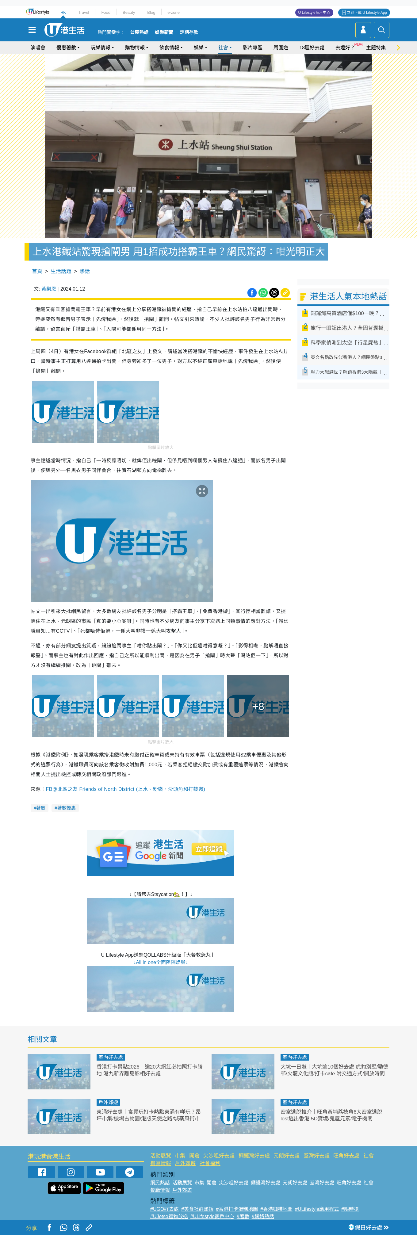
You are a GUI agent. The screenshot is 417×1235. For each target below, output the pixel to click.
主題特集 (376, 47)
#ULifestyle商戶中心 (212, 1216)
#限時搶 (350, 1209)
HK (63, 12)
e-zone (173, 12)
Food (105, 12)
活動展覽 (160, 1156)
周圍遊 (281, 47)
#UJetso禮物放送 (169, 1216)
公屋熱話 (139, 32)
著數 (40, 807)
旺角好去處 (346, 1156)
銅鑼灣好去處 (254, 1156)
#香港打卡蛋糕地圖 (237, 1209)
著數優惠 (66, 807)
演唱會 (38, 47)
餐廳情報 (160, 1163)
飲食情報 (169, 47)
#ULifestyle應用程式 (317, 1209)
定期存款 (189, 32)
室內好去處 (110, 1057)
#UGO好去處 (164, 1209)
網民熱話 (160, 1182)
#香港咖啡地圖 (276, 1209)
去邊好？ (345, 47)
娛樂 (199, 47)
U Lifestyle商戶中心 (314, 12)
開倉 (194, 1156)
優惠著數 (66, 47)
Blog (151, 12)
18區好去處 (311, 47)
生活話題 (61, 271)
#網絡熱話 (263, 1216)
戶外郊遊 (108, 1102)
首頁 (37, 271)
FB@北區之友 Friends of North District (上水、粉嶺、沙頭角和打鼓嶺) (125, 789)
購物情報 (135, 47)
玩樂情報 (100, 47)
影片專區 (252, 47)
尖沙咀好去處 (219, 1156)
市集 (180, 1156)
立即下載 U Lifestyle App (367, 12)
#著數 (243, 1216)
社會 (223, 47)
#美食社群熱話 (197, 1209)
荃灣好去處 (317, 1156)
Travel (83, 12)
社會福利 (210, 1163)
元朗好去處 (287, 1156)
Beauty (129, 12)
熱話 (84, 271)
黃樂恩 (48, 289)
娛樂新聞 (164, 32)
